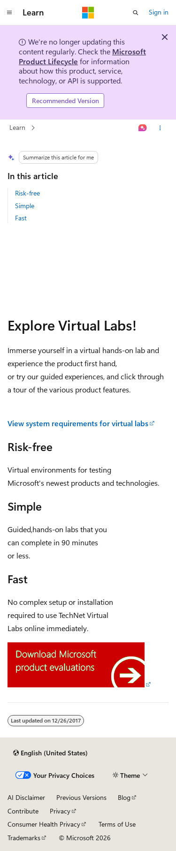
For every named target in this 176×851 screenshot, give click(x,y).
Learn (17, 127)
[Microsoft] (88, 13)
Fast (21, 217)
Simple (24, 205)
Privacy (60, 810)
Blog (124, 797)
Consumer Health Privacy (44, 824)
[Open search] (135, 12)
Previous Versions (81, 797)
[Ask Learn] (143, 128)
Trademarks (24, 837)
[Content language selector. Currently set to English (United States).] (50, 753)
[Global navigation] (9, 12)
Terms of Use (117, 824)
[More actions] (160, 128)
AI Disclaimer (26, 797)
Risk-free (27, 192)
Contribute (23, 810)
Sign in (158, 12)
